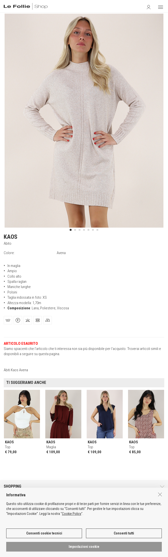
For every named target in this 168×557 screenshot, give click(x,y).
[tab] (8, 320)
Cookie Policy (71, 516)
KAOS (10, 237)
